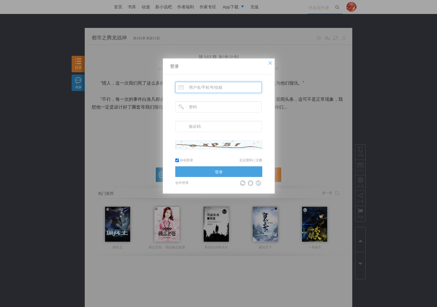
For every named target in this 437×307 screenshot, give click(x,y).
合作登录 (182, 183)
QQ (250, 183)
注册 (259, 160)
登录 (174, 66)
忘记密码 (246, 160)
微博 (258, 183)
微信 (243, 183)
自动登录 (184, 160)
